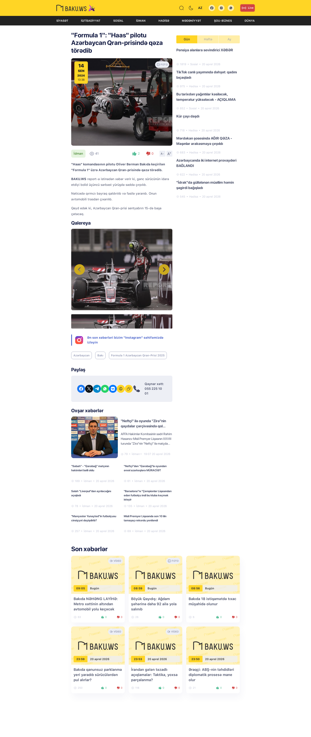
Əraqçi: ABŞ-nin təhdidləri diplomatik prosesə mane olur (211, 674)
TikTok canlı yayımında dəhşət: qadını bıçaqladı (206, 75)
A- (162, 153)
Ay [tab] (229, 39)
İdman (141, 20)
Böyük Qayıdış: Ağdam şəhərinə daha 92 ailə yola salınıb (154, 604)
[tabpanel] (208, 123)
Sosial (118, 20)
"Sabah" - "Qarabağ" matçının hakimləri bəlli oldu (90, 468)
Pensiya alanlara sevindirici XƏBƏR (204, 50)
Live (247, 8)
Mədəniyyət (191, 20)
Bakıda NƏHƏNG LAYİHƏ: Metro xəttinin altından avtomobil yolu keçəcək (96, 604)
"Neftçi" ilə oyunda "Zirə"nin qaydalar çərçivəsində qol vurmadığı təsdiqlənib (143, 426)
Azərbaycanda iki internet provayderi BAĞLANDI (206, 163)
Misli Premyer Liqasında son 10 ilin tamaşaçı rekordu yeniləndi (145, 518)
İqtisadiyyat (90, 20)
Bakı (100, 355)
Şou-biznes (223, 20)
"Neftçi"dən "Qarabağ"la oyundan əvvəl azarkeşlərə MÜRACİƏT (145, 468)
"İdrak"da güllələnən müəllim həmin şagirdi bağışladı (205, 185)
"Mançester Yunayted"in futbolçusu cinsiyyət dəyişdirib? (93, 518)
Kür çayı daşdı (187, 116)
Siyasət (62, 20)
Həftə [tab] (208, 39)
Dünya (250, 20)
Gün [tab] (187, 39)
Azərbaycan (81, 355)
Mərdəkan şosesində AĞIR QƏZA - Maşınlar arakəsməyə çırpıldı (204, 141)
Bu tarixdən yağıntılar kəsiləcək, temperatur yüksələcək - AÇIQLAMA (206, 97)
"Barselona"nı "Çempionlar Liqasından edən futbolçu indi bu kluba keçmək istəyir (148, 495)
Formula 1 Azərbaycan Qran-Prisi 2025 (138, 355)
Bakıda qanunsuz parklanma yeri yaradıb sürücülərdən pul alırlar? (98, 674)
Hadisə (163, 20)
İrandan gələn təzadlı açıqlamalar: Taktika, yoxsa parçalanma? (154, 674)
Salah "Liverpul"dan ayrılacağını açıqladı (91, 493)
